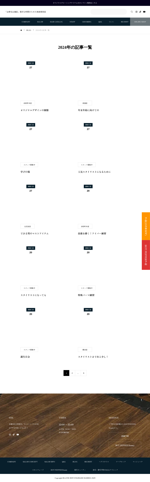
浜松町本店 (28, 103)
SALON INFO (50, 461)
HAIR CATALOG (56, 22)
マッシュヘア (138, 461)
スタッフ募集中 (29, 165)
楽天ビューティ (80, 470)
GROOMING (86, 22)
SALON (40, 22)
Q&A (100, 22)
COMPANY (26, 22)
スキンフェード (38, 470)
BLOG (111, 22)
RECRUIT (124, 22)
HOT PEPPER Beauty (125, 445)
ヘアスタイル (104, 461)
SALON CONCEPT (30, 461)
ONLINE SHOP (140, 22)
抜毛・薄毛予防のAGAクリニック (105, 470)
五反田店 (27, 226)
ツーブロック (121, 461)
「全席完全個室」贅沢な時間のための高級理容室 (25, 11)
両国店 (84, 103)
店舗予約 (125, 436)
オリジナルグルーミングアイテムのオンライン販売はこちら (75, 3)
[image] (46, 81)
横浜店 (84, 350)
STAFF (72, 22)
